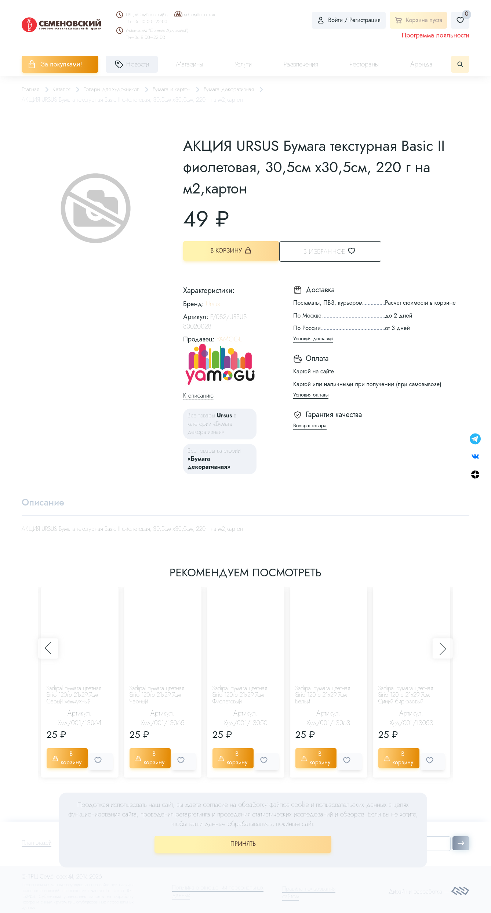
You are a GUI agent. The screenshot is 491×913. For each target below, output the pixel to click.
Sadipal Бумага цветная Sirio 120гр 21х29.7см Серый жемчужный (74, 695)
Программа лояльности (435, 35)
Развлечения (300, 64)
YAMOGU (230, 338)
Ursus (213, 303)
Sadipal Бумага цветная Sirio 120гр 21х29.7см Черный (157, 695)
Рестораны (364, 64)
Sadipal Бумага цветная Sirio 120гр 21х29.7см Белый (322, 695)
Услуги (243, 64)
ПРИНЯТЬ (243, 844)
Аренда (421, 64)
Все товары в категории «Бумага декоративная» (212, 422)
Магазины (189, 64)
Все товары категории (214, 457)
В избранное (337, 251)
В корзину (231, 251)
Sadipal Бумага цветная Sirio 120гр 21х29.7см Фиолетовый (239, 695)
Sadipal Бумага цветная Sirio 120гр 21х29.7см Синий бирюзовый (405, 695)
